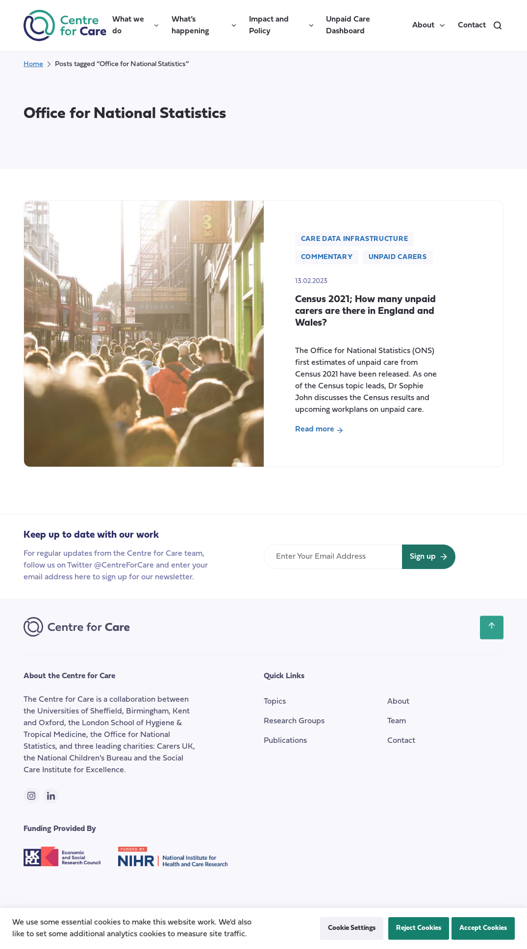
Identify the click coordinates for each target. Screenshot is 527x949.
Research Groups (294, 721)
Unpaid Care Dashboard (348, 25)
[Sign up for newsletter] (428, 557)
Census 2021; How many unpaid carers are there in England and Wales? (365, 311)
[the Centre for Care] (65, 25)
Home (33, 64)
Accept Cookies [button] (483, 928)
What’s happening (204, 25)
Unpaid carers (398, 257)
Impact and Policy (282, 25)
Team (396, 721)
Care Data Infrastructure (354, 239)
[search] (497, 25)
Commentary (327, 257)
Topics (275, 702)
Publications (285, 741)
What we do (136, 25)
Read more (319, 430)
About (429, 25)
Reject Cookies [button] (418, 928)
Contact (472, 25)
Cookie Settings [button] (352, 928)
